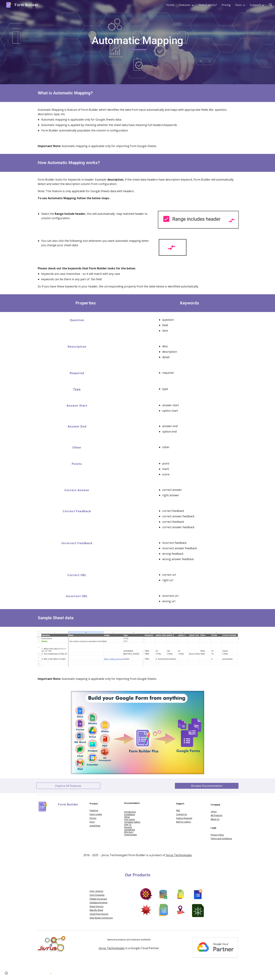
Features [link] (184, 5)
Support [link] (255, 5)
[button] (271, 5)
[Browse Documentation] (207, 786)
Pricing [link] (226, 5)
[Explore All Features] (68, 786)
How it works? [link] (208, 5)
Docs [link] (238, 5)
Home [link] (170, 5)
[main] (137, 42)
